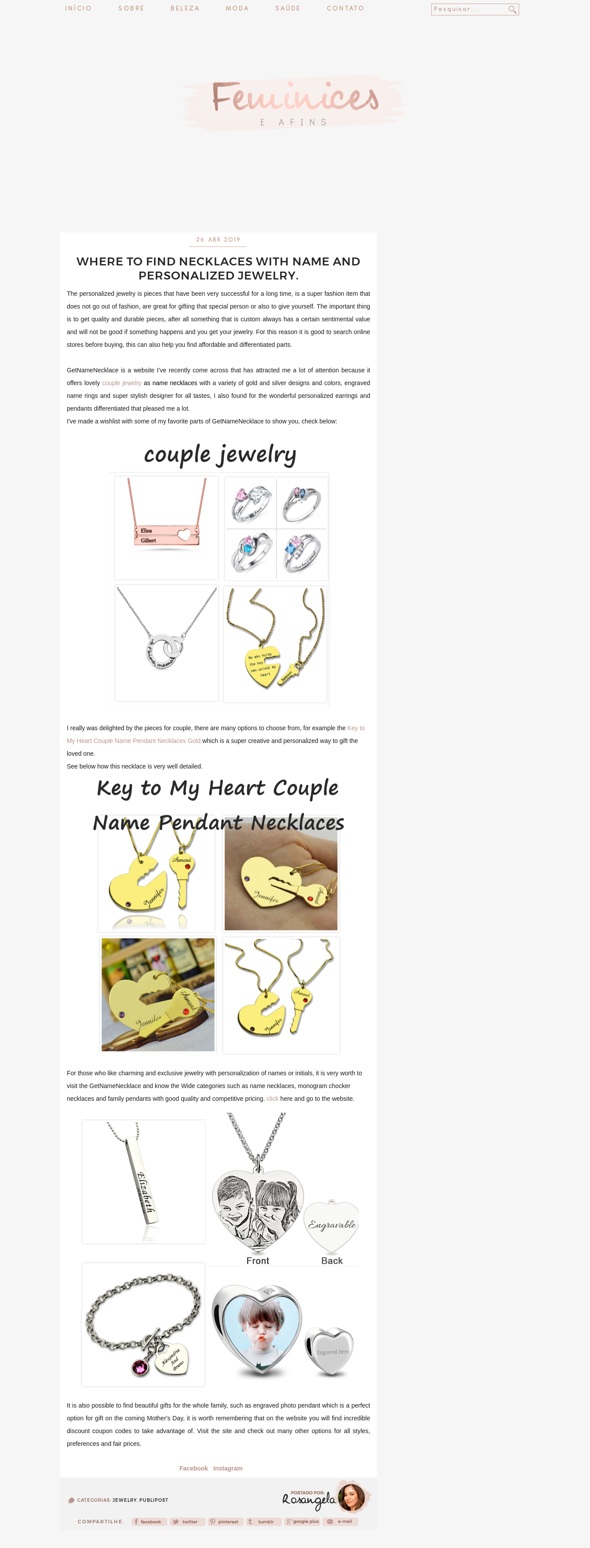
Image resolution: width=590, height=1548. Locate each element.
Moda (237, 9)
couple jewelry (122, 382)
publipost (153, 1500)
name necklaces (175, 382)
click (272, 1098)
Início (78, 9)
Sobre (131, 9)
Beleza (185, 9)
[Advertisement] (295, 209)
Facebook (193, 1468)
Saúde (288, 9)
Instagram (228, 1468)
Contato (346, 9)
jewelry (125, 1500)
